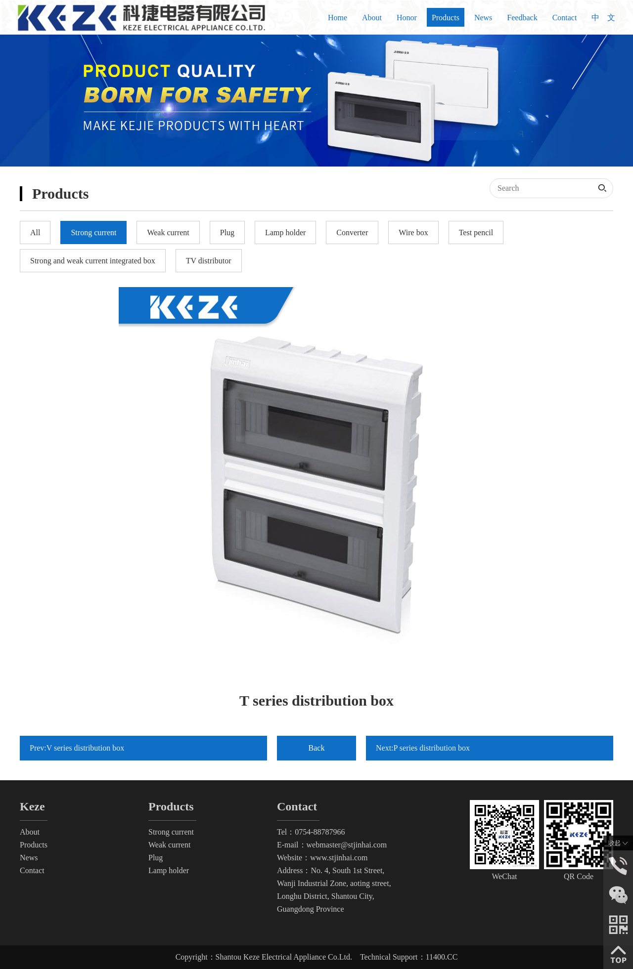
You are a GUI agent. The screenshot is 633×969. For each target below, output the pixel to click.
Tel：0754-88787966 (311, 832)
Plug (155, 857)
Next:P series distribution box (423, 748)
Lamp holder (168, 870)
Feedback (522, 17)
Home (337, 17)
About (372, 17)
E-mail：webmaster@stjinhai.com (332, 845)
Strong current (171, 832)
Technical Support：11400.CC (408, 957)
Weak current (169, 845)
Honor (407, 17)
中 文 (603, 17)
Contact (564, 17)
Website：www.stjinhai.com (322, 857)
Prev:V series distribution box (77, 748)
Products (445, 17)
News (483, 17)
